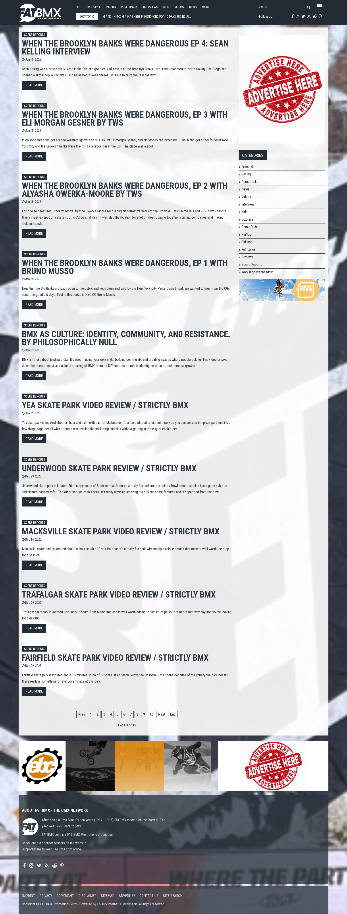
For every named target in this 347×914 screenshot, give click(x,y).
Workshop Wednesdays (257, 272)
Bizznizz (247, 219)
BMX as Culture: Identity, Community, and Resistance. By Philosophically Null (126, 338)
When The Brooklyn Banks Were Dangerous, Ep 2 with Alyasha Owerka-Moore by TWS (125, 190)
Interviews (150, 7)
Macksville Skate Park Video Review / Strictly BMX (120, 531)
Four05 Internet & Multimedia (117, 904)
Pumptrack (129, 7)
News (193, 7)
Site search (172, 896)
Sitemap (107, 896)
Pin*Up (246, 234)
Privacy (45, 896)
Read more (34, 85)
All (79, 7)
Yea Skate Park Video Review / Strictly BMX (105, 405)
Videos (179, 7)
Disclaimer (87, 896)
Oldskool (247, 242)
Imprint (28, 896)
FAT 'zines (248, 249)
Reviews (247, 257)
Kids (166, 7)
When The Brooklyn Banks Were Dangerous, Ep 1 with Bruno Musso (125, 267)
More (206, 7)
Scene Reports (34, 35)
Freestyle (94, 7)
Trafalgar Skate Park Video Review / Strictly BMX (119, 595)
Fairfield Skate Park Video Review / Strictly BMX (115, 658)
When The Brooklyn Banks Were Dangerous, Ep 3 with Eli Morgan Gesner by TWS (125, 119)
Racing (111, 7)
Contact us (149, 896)
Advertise (127, 896)
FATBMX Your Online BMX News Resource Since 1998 (45, 11)
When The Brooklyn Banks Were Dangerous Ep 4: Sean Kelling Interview (125, 47)
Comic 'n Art (249, 227)
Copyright (65, 896)
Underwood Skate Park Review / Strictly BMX (109, 468)
